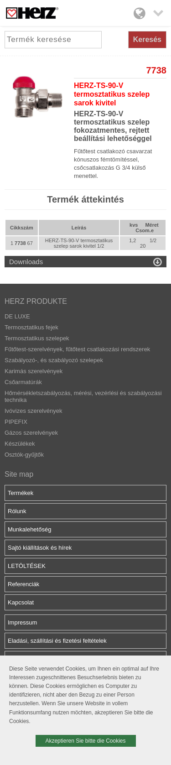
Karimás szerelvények (33, 371)
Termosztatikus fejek (31, 327)
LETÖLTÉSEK (27, 565)
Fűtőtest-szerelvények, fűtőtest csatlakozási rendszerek (77, 349)
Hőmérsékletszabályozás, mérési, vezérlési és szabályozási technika (83, 396)
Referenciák (23, 584)
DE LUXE (17, 316)
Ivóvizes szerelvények (33, 410)
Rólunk (17, 511)
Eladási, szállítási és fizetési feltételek (57, 640)
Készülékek (20, 443)
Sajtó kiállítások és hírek (40, 547)
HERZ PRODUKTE (36, 301)
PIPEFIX (16, 421)
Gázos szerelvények (31, 432)
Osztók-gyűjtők (24, 454)
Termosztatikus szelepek (37, 338)
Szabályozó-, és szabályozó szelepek (54, 360)
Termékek (20, 492)
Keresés (147, 39)
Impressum (22, 622)
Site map (19, 474)
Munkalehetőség (29, 529)
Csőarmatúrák (23, 382)
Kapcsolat (21, 602)
